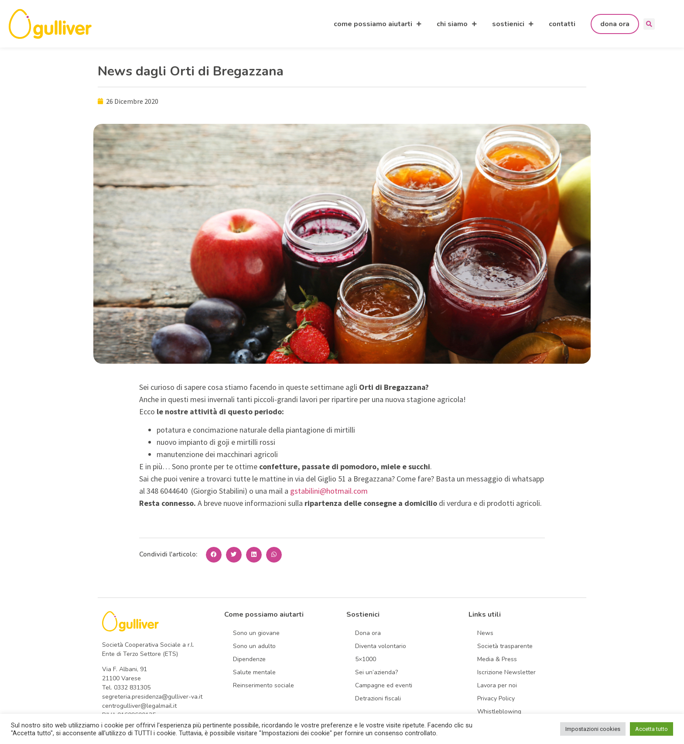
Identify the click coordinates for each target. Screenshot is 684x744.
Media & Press (497, 659)
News (485, 633)
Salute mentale (254, 672)
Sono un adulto (254, 646)
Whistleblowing (499, 711)
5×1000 (365, 659)
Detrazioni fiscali (378, 698)
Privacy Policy (496, 698)
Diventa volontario (380, 646)
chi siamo (457, 24)
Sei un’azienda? (376, 672)
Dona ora (368, 633)
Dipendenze (249, 659)
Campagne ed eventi (383, 685)
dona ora (614, 24)
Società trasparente (505, 646)
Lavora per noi (497, 685)
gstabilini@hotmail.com (329, 491)
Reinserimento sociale (263, 685)
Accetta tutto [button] (651, 729)
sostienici (513, 24)
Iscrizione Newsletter (506, 672)
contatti (562, 24)
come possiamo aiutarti (377, 24)
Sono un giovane (256, 633)
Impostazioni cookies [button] (592, 729)
